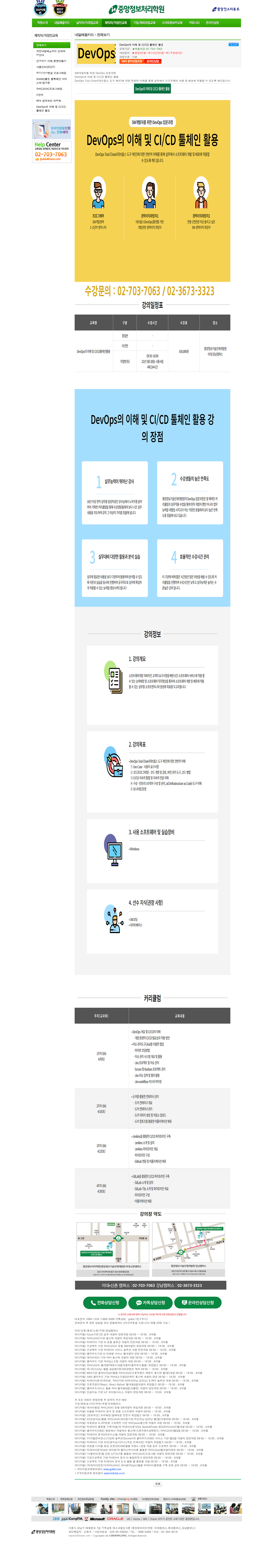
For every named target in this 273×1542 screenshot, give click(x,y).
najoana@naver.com (79, 1535)
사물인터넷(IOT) (45, 67)
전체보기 (41, 45)
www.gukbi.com (112, 1469)
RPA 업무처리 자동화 (48, 100)
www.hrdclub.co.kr (114, 1473)
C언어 (39, 94)
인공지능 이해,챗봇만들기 (51, 61)
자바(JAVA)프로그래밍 (49, 88)
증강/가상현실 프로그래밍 (51, 73)
